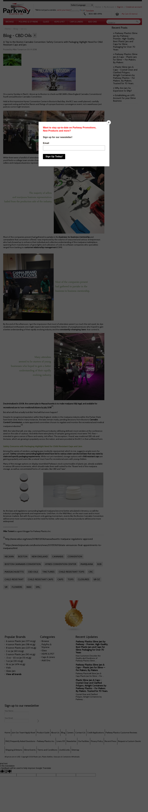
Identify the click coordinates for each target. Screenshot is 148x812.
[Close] (109, 122)
